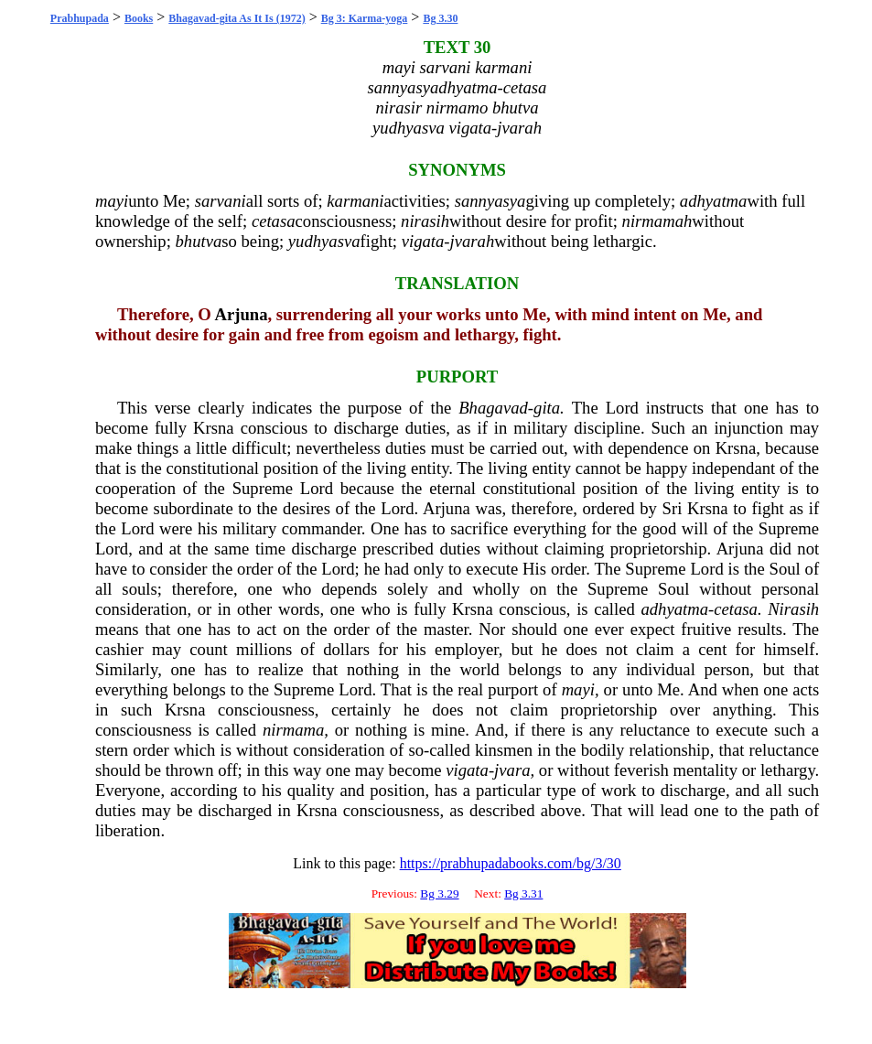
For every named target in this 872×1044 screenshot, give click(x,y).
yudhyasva (324, 241)
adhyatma (714, 200)
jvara (512, 770)
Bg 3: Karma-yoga (364, 18)
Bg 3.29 (439, 893)
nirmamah (657, 221)
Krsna (213, 427)
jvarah (472, 241)
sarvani (220, 200)
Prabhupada (79, 18)
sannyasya (490, 200)
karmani (355, 200)
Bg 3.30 (440, 18)
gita (546, 407)
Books (138, 18)
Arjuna (240, 314)
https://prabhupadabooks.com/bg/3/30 (510, 863)
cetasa (274, 221)
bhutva (198, 241)
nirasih (425, 221)
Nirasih (793, 609)
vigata (423, 241)
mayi (111, 200)
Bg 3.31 (523, 893)
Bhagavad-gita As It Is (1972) (236, 18)
